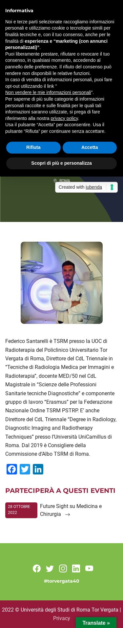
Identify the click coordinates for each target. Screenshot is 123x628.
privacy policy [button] (64, 118)
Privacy (61, 618)
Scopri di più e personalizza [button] (61, 163)
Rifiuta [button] (33, 147)
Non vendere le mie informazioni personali (48, 92)
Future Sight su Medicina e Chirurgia (71, 510)
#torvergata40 (61, 581)
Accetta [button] (89, 147)
